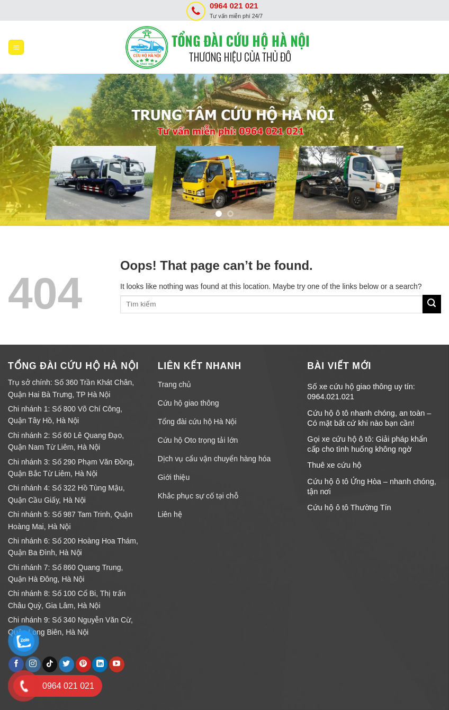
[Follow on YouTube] (116, 664)
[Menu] (16, 47)
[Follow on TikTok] (50, 664)
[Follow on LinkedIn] (99, 664)
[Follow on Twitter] (66, 664)
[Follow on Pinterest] (83, 664)
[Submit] (432, 304)
